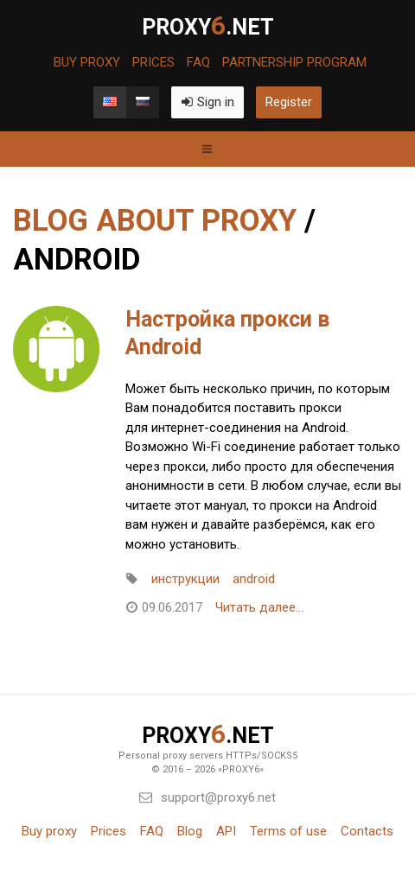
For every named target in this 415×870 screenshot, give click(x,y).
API (226, 831)
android (254, 579)
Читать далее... (259, 607)
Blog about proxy (155, 220)
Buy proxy (87, 62)
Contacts (367, 831)
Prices (153, 62)
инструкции (185, 579)
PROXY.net (208, 26)
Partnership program (294, 62)
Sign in (207, 102)
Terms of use (288, 831)
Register (288, 102)
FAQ (198, 62)
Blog (189, 831)
